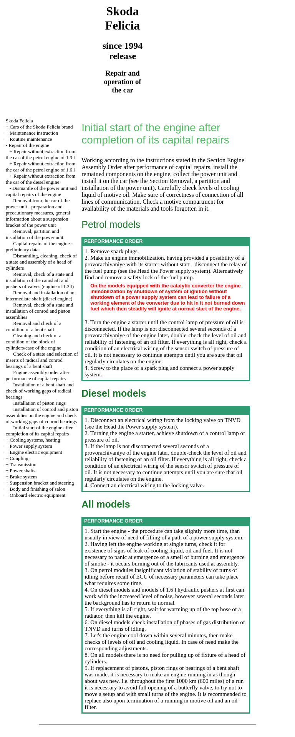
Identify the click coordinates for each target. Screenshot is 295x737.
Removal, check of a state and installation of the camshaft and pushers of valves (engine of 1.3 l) (40, 280)
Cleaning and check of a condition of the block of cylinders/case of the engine (33, 342)
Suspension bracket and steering (42, 483)
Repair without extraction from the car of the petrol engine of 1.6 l (41, 167)
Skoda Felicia (19, 121)
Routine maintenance (31, 139)
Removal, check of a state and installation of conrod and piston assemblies (39, 311)
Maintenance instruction (34, 133)
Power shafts (22, 470)
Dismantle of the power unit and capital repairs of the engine (41, 191)
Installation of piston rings (39, 403)
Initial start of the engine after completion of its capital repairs (39, 431)
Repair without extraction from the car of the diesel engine (41, 179)
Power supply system (31, 446)
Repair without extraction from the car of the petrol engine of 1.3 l (41, 154)
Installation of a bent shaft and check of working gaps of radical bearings (40, 391)
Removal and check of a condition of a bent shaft (33, 326)
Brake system (23, 477)
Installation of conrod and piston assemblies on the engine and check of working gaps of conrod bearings (42, 415)
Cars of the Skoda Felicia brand (41, 127)
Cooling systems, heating (35, 440)
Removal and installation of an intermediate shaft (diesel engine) (40, 296)
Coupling (19, 458)
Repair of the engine (28, 145)
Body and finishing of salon (37, 489)
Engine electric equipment (36, 452)
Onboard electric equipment (37, 495)
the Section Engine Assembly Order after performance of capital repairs (162, 163)
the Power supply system (178, 271)
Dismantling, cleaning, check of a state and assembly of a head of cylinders (41, 262)
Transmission (23, 464)
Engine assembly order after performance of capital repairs (38, 375)
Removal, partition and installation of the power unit (34, 234)
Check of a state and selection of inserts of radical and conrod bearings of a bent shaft (42, 360)
